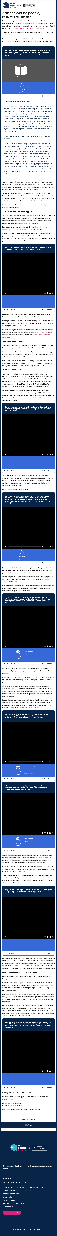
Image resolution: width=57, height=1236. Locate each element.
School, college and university (32, 708)
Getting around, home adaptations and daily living (27, 29)
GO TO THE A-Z (12, 1213)
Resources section (8, 1099)
